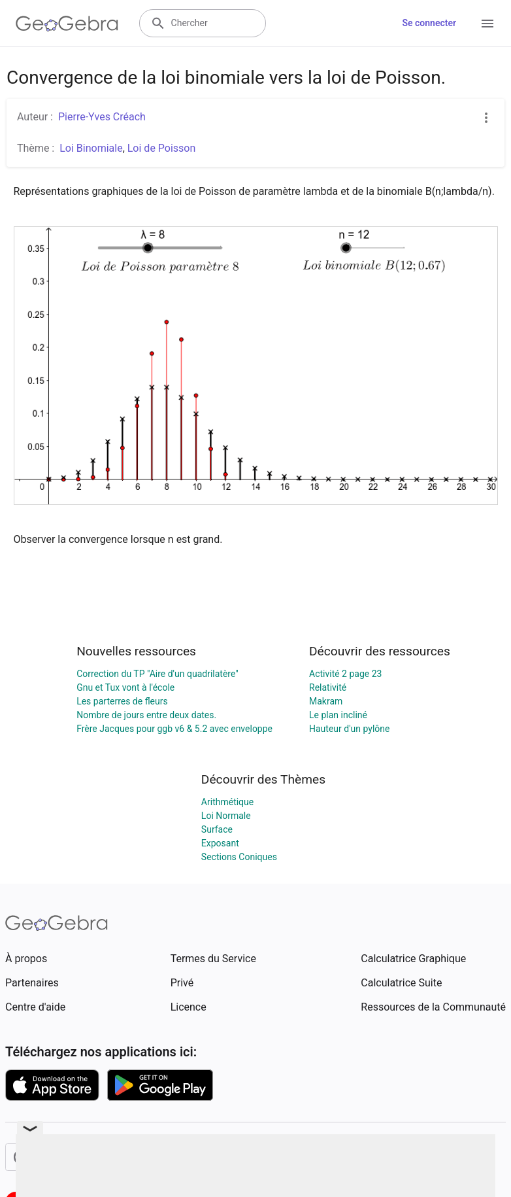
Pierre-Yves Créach (102, 117)
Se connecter (429, 23)
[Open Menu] (487, 23)
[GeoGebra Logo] (67, 23)
